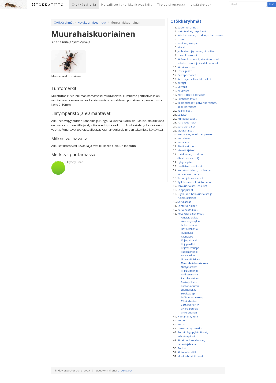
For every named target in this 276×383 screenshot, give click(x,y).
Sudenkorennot (187, 27)
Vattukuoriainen (190, 305)
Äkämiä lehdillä (186, 352)
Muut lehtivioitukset (190, 356)
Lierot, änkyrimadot (189, 328)
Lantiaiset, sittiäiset (189, 166)
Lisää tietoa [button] (201, 4)
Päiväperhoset (186, 75)
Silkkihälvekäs (188, 289)
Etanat (181, 324)
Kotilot (181, 320)
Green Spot (125, 370)
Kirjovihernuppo (190, 248)
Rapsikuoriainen (190, 278)
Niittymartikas (189, 267)
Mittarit (182, 87)
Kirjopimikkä (188, 244)
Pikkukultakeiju (189, 270)
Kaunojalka (187, 236)
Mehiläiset (184, 138)
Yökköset (183, 91)
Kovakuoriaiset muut (92, 22)
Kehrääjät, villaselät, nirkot (194, 79)
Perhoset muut (187, 98)
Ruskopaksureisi (190, 286)
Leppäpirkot (185, 190)
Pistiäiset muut (186, 146)
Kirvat (181, 47)
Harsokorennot (187, 55)
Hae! (271, 4)
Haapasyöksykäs (190, 221)
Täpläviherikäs (189, 301)
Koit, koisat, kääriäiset (191, 94)
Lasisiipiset (184, 71)
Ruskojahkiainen (190, 282)
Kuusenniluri (188, 255)
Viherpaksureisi (189, 308)
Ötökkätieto (48, 4)
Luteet (181, 39)
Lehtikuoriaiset (187, 205)
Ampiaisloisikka (189, 217)
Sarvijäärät (184, 201)
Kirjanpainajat (189, 240)
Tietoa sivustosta (171, 4)
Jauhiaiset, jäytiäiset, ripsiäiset (196, 51)
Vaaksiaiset (184, 110)
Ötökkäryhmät (63, 22)
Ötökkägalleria (84, 4)
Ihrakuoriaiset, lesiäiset (192, 186)
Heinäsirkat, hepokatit (191, 31)
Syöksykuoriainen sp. (193, 297)
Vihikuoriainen (189, 312)
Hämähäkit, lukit (187, 316)
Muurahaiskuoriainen (194, 263)
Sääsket (182, 114)
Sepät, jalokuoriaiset (190, 178)
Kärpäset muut (186, 122)
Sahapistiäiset (186, 126)
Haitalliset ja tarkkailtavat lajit (126, 4)
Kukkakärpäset (187, 118)
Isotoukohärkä (189, 229)
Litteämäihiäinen (190, 259)
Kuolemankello (189, 251)
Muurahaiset (185, 130)
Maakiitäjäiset (186, 150)
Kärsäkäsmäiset (187, 209)
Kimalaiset (184, 142)
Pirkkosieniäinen (190, 274)
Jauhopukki (187, 232)
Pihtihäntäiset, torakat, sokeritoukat (200, 35)
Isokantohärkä (189, 225)
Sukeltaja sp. (188, 293)
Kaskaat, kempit (187, 43)
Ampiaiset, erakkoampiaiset (195, 134)
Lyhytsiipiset (185, 162)
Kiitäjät (181, 83)
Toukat (181, 348)
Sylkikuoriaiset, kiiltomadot (194, 182)
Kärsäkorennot (187, 67)
